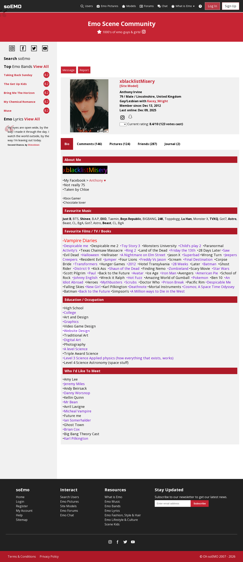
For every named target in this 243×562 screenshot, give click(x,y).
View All (41, 66)
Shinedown (33, 145)
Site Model (129, 86)
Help (19, 515)
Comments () (89, 144)
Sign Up (230, 6)
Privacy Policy (49, 556)
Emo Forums (69, 511)
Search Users (69, 497)
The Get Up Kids (15, 84)
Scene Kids (112, 524)
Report (84, 70)
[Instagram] (143, 32)
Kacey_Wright (157, 101)
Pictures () (120, 144)
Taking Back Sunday (18, 75)
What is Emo (183, 6)
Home (20, 497)
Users (86, 6)
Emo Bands (113, 506)
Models (129, 6)
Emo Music (112, 501)
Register (22, 506)
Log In (212, 6)
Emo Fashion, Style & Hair (123, 515)
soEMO (12, 6)
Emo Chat (67, 515)
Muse (7, 110)
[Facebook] (23, 49)
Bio (67, 144)
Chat (162, 6)
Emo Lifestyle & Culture (121, 520)
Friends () (147, 144)
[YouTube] (45, 49)
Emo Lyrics (112, 511)
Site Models (68, 506)
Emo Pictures (107, 6)
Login (20, 501)
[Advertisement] (150, 55)
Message (68, 70)
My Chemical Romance (19, 102)
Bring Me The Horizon (19, 93)
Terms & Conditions (22, 556)
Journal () (172, 144)
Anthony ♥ (97, 180)
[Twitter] (34, 49)
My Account (24, 511)
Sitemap (22, 520)
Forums (146, 6)
